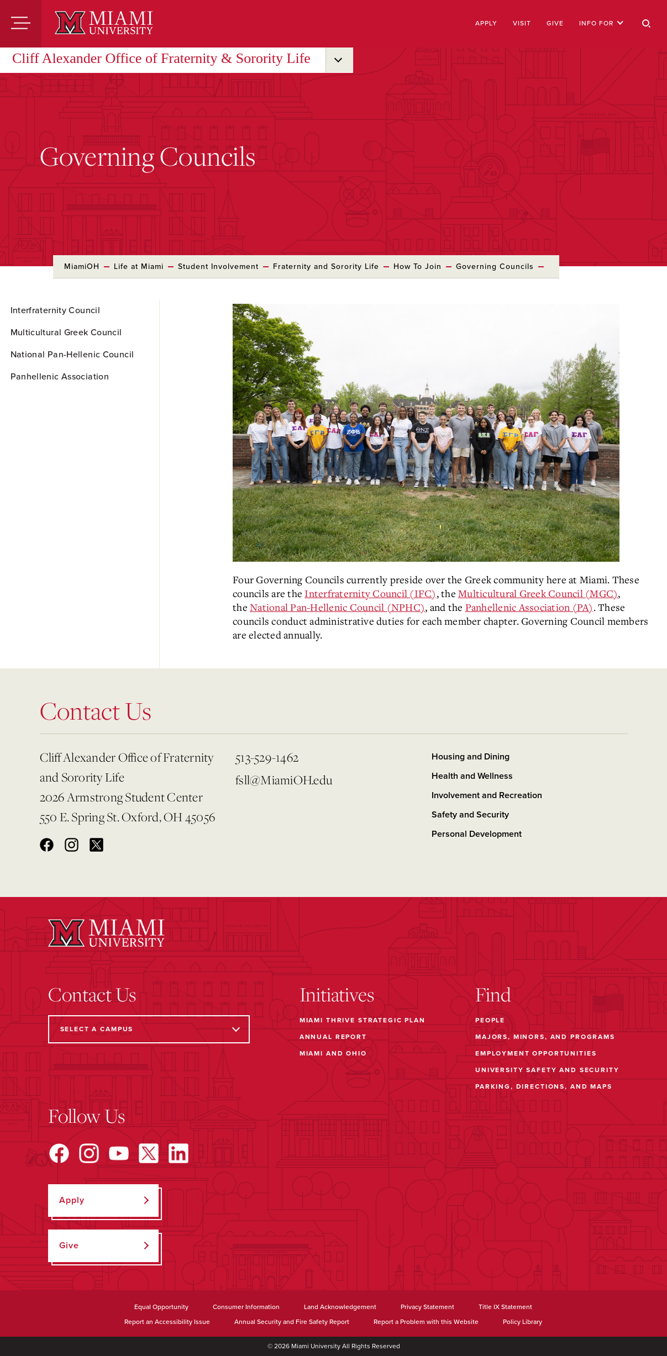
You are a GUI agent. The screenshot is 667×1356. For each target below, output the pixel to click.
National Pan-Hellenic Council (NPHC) (337, 607)
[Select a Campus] (149, 1029)
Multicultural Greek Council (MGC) (538, 593)
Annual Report (333, 1037)
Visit (522, 23)
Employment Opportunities (535, 1053)
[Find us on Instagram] (89, 1153)
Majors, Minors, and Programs (545, 1037)
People (490, 1020)
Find (493, 994)
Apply (486, 23)
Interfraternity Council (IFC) (370, 593)
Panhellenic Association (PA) (529, 607)
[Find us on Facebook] (59, 1153)
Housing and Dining (471, 756)
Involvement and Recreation (487, 795)
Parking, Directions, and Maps (543, 1086)
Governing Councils (495, 266)
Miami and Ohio (333, 1053)
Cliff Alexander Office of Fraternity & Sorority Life (161, 58)
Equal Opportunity (161, 1307)
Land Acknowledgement (340, 1307)
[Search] (647, 24)
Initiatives (337, 994)
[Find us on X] (149, 1153)
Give (555, 23)
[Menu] (20, 24)
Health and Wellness (472, 776)
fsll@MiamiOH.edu (283, 780)
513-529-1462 (266, 757)
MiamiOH (81, 266)
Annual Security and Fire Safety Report (291, 1322)
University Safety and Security (547, 1070)
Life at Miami (139, 266)
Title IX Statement (505, 1307)
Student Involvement (218, 266)
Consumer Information (246, 1307)
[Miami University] (103, 24)
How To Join (417, 266)
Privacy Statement (427, 1307)
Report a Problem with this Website (426, 1322)
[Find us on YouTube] (119, 1153)
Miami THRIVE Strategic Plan (363, 1020)
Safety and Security (470, 814)
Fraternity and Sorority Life (326, 266)
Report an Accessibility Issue (167, 1322)
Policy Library (522, 1322)
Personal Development (477, 834)
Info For (601, 23)
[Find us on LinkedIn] (178, 1153)
